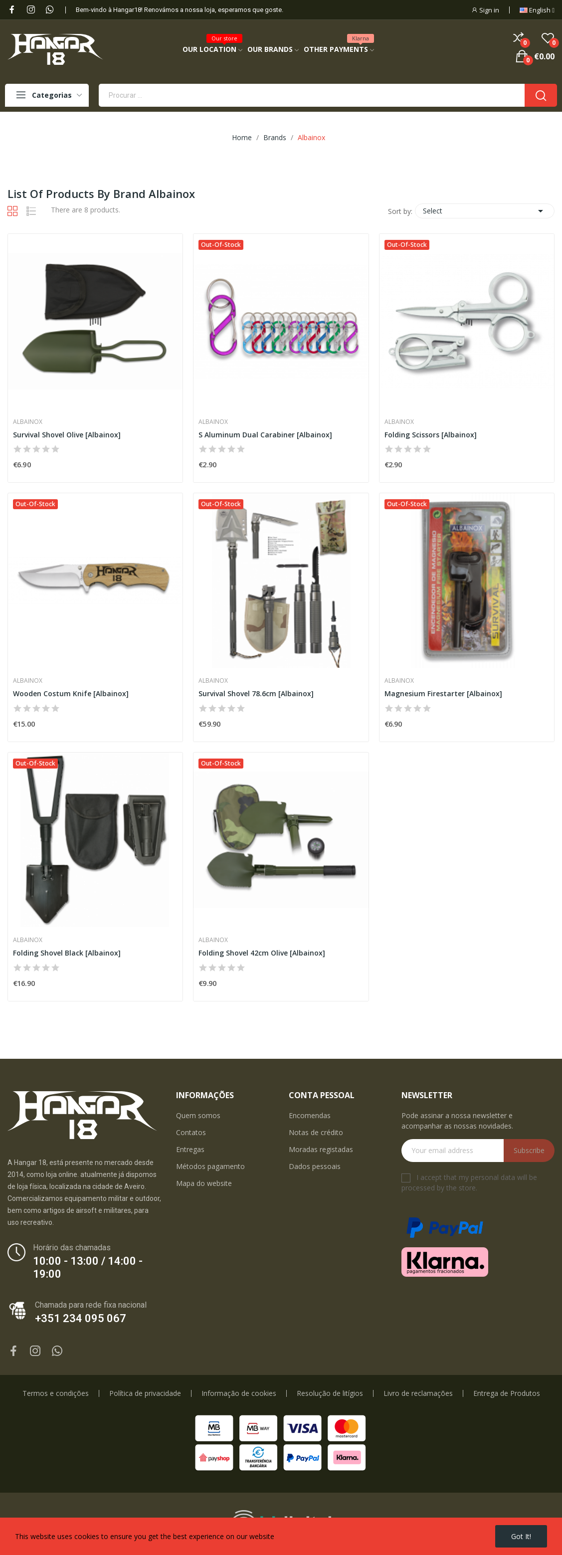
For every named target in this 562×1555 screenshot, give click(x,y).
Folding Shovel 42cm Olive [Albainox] (261, 953)
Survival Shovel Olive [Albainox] (67, 434)
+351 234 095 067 (80, 1318)
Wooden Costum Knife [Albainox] (71, 693)
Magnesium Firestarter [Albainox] (443, 693)
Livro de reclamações (418, 1393)
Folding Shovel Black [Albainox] (67, 953)
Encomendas (310, 1115)
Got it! (521, 1536)
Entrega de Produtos (506, 1393)
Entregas (190, 1149)
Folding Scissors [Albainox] (430, 434)
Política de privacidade (145, 1393)
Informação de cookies (238, 1393)
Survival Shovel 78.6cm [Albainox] (256, 693)
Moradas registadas (321, 1149)
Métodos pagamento (210, 1166)
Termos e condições (55, 1393)
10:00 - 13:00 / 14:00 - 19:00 (88, 1267)
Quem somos (198, 1115)
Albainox (27, 422)
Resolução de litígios (330, 1393)
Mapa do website (204, 1183)
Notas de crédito (316, 1132)
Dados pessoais (315, 1166)
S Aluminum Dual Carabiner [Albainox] (265, 434)
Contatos (191, 1132)
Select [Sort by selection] (485, 211)
